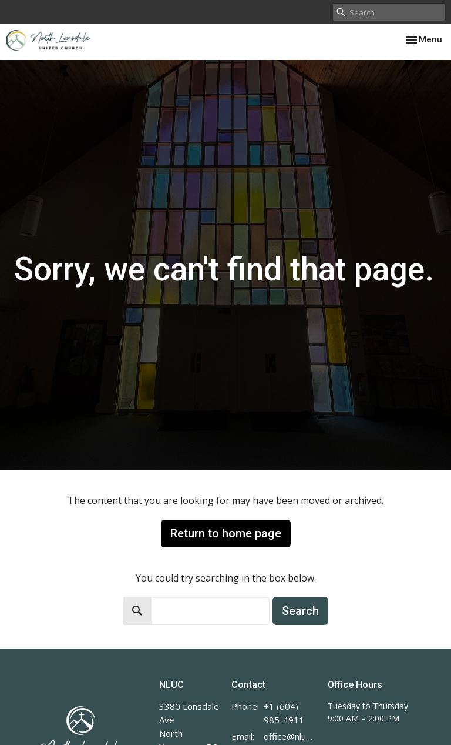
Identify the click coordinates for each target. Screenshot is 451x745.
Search (300, 611)
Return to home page (225, 533)
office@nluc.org (290, 736)
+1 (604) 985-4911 (284, 713)
